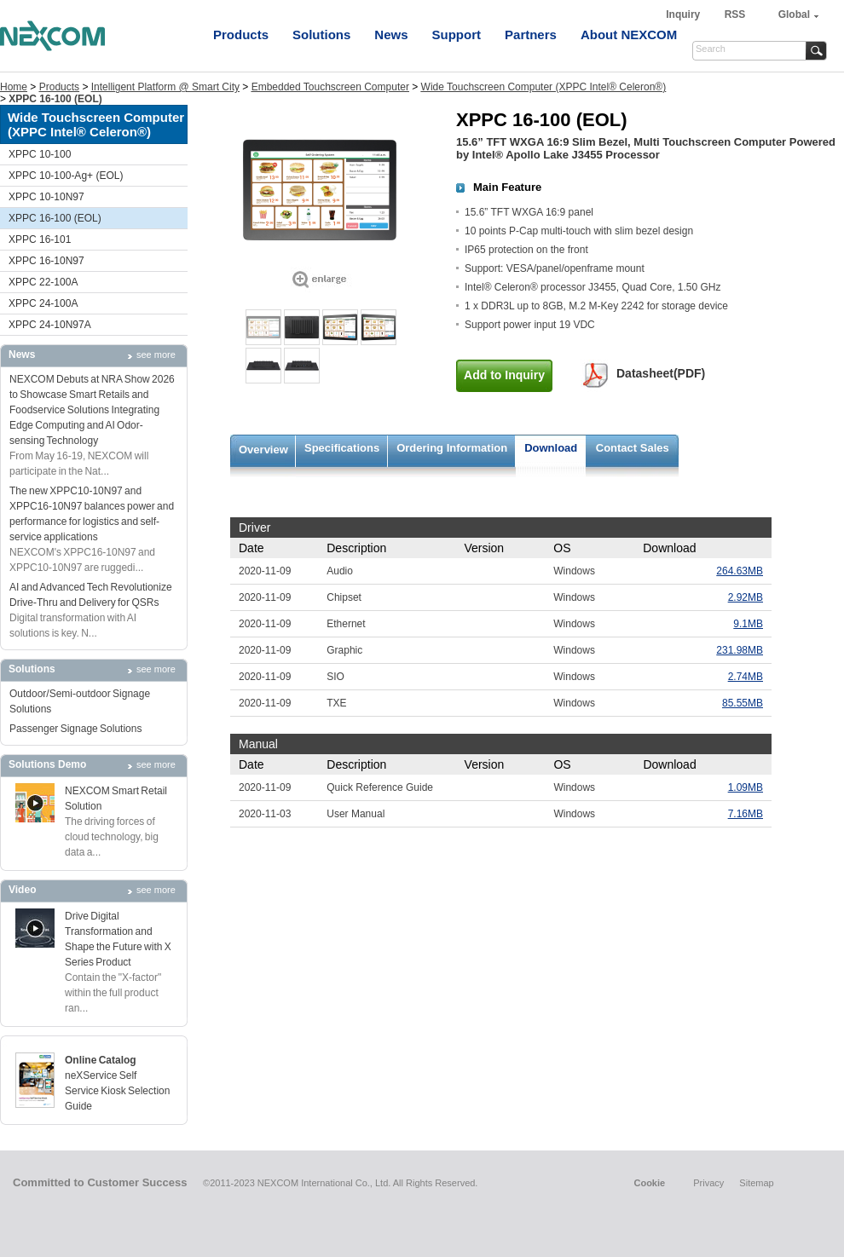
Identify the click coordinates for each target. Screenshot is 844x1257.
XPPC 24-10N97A (50, 325)
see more (156, 354)
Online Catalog (100, 1060)
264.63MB (739, 571)
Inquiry (684, 14)
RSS (735, 14)
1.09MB (745, 787)
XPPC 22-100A (43, 282)
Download (550, 447)
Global (794, 14)
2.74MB (745, 677)
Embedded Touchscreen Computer (330, 87)
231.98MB (739, 650)
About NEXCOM (629, 34)
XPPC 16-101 (40, 239)
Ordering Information (451, 447)
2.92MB (745, 597)
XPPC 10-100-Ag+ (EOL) (66, 176)
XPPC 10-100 (40, 154)
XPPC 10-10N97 (46, 197)
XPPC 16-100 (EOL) (55, 218)
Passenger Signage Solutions (75, 729)
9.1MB (748, 624)
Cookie (649, 1183)
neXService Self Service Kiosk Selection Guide (117, 1091)
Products (241, 34)
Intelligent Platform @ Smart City (165, 87)
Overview (263, 449)
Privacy (708, 1183)
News (391, 34)
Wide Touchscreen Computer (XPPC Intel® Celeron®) (544, 87)
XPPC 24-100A (43, 303)
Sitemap (756, 1183)
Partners (531, 34)
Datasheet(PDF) (660, 373)
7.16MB (745, 814)
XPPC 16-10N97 (46, 261)
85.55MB (742, 703)
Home (13, 87)
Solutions (321, 34)
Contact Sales (632, 447)
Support (457, 34)
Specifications (341, 447)
